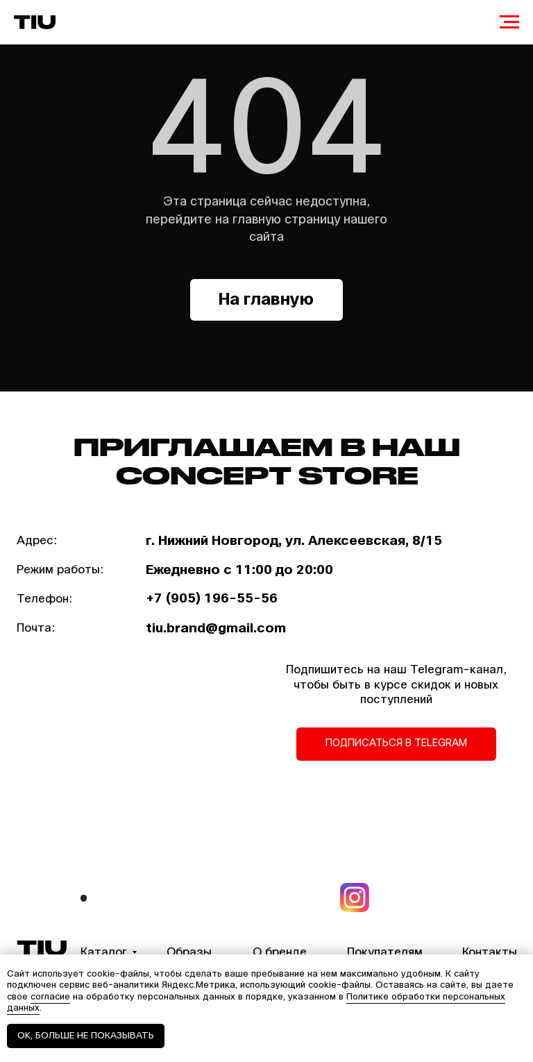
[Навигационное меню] (509, 22)
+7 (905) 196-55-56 (212, 598)
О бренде (280, 952)
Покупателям (385, 952)
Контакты (489, 952)
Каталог (104, 952)
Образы (189, 952)
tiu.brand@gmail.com (216, 628)
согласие (50, 997)
